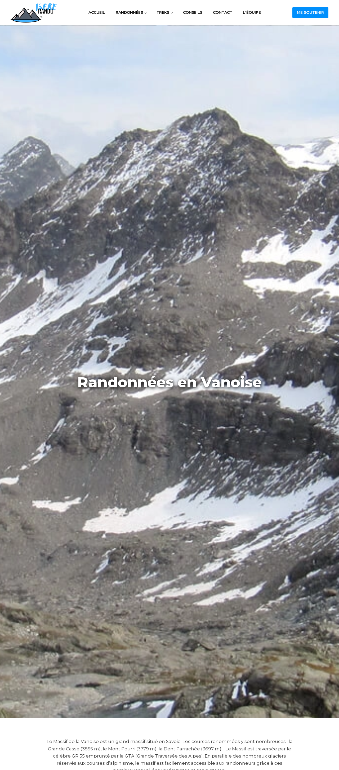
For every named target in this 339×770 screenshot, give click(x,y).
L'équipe (252, 12)
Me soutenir (310, 12)
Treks (163, 12)
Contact (222, 12)
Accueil (96, 12)
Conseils (192, 12)
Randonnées (129, 12)
